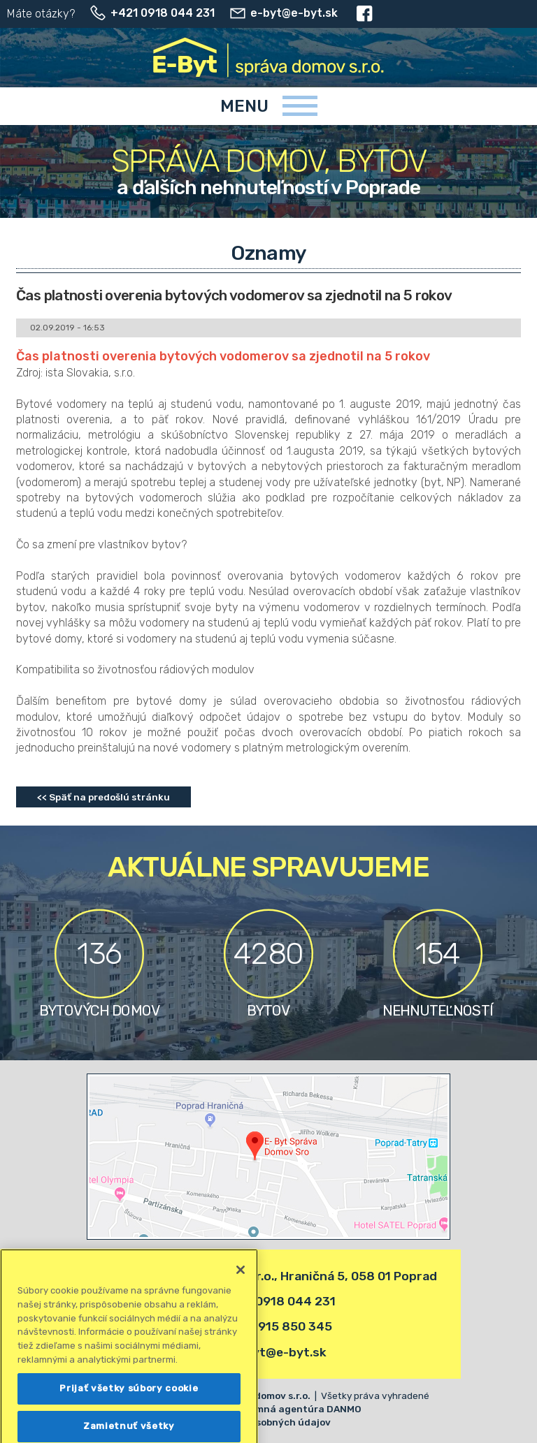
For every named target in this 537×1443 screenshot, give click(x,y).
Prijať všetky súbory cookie (128, 1417)
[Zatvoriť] (240, 1297)
